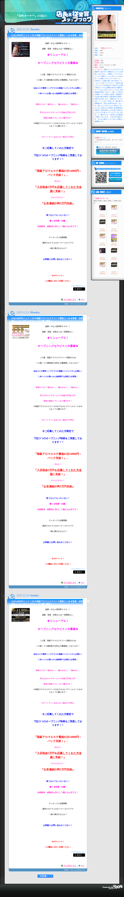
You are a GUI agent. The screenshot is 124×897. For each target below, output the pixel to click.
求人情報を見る (70, 300)
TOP (82, 300)
